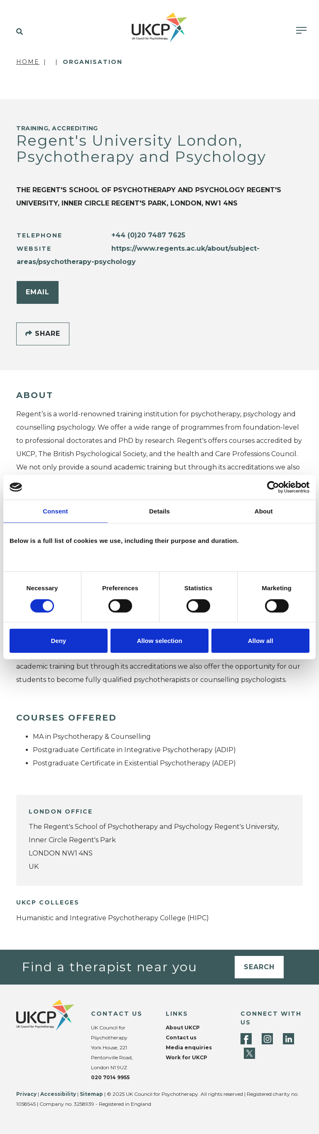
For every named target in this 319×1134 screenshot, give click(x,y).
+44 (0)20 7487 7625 (148, 235)
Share (42, 333)
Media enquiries (189, 1047)
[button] (17, 32)
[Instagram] (267, 1038)
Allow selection (159, 640)
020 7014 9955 (110, 1077)
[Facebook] (246, 1038)
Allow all (260, 640)
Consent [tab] (55, 511)
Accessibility (58, 1094)
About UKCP (183, 1027)
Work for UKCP (186, 1057)
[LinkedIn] (288, 1038)
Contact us (181, 1037)
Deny (58, 640)
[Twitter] (249, 1053)
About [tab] (264, 511)
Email (37, 292)
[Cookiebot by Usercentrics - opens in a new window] (273, 487)
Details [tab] (159, 511)
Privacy (26, 1094)
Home (27, 62)
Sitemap (91, 1094)
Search (259, 967)
